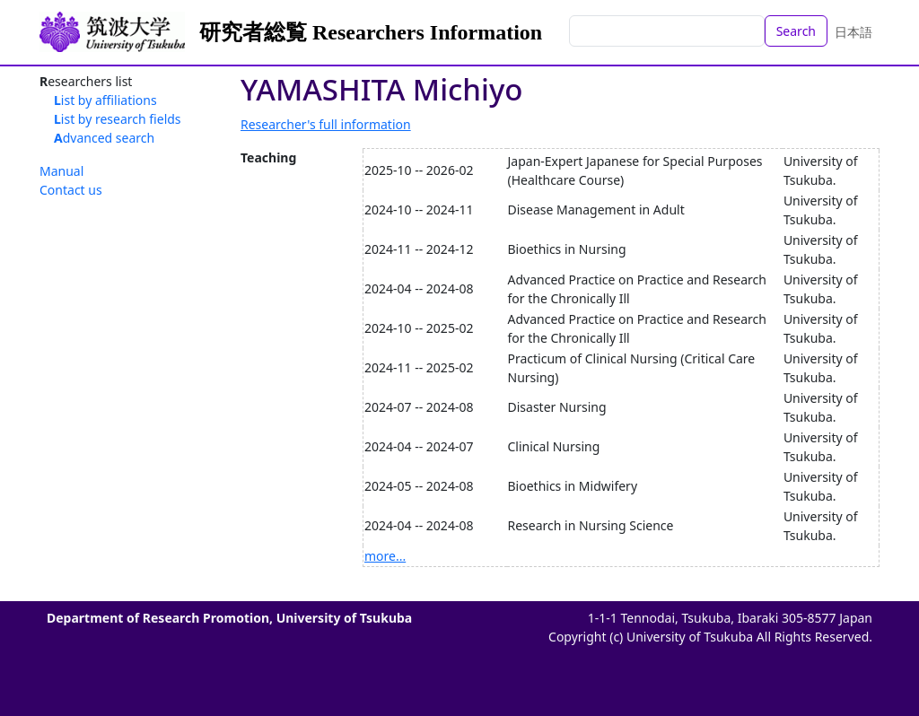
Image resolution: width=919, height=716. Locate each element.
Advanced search (104, 137)
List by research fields (117, 118)
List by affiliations (105, 100)
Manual (61, 170)
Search (796, 30)
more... (385, 555)
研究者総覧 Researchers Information (370, 32)
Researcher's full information (326, 124)
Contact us (70, 189)
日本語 (853, 31)
